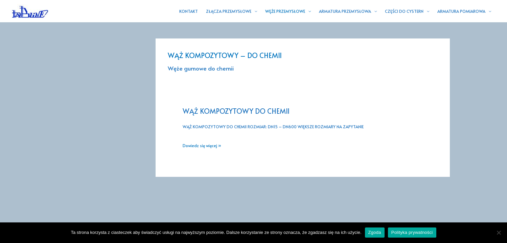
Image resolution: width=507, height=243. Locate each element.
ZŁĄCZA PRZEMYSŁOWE (228, 11)
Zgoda (374, 232)
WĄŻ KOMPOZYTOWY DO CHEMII (236, 111)
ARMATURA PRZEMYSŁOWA (345, 11)
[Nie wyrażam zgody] (498, 232)
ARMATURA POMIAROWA (461, 11)
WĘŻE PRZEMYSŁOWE (285, 11)
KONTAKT (188, 11)
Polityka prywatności (412, 232)
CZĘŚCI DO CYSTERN (404, 11)
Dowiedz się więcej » (202, 145)
